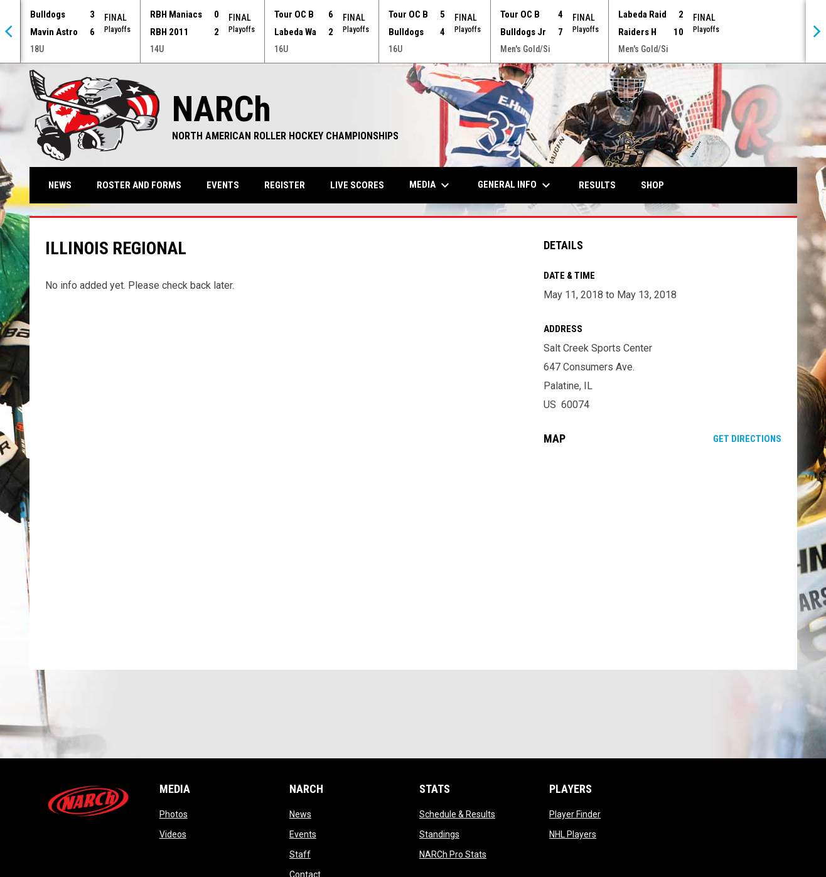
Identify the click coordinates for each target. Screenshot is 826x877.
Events (302, 834)
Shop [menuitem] (657, 185)
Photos (173, 814)
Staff (300, 854)
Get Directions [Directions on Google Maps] (747, 438)
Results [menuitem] (597, 185)
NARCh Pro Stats (452, 854)
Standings (439, 834)
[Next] (816, 31)
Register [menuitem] (284, 185)
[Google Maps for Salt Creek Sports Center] (662, 557)
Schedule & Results (457, 814)
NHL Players (572, 834)
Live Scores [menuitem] (357, 185)
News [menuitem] (60, 185)
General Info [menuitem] (516, 185)
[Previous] (10, 31)
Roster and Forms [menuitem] (139, 185)
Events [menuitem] (222, 185)
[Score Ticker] (413, 31)
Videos (172, 834)
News (300, 814)
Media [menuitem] (431, 185)
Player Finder (575, 814)
